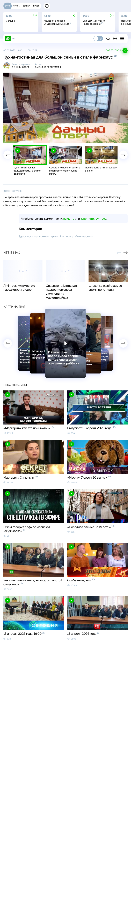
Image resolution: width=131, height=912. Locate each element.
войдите (68, 218)
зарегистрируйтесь (93, 218)
